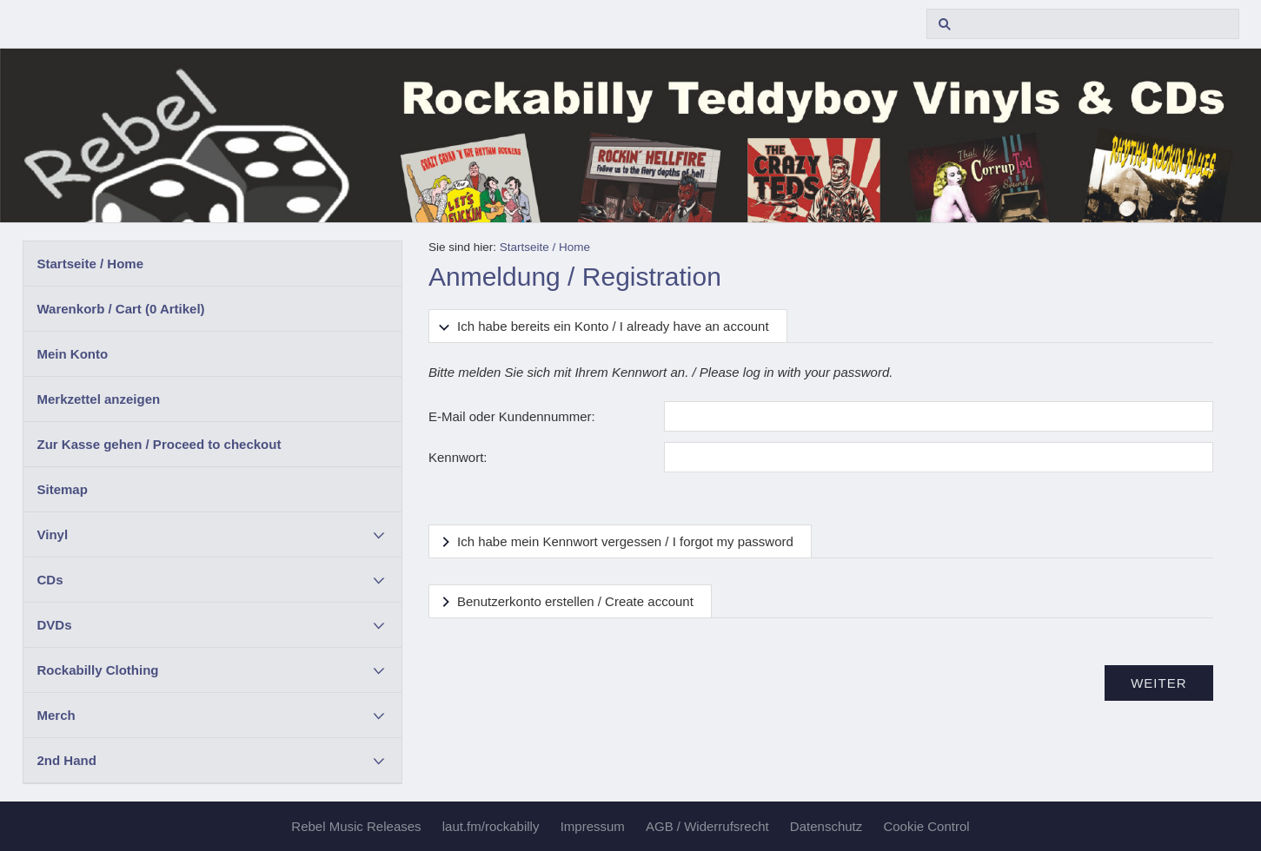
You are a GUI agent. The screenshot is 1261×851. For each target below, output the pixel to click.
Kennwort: (458, 457)
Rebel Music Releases (356, 826)
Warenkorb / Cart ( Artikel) (121, 308)
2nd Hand (66, 760)
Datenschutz (826, 826)
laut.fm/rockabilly (491, 826)
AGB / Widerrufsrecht (707, 826)
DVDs (54, 624)
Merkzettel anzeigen (99, 399)
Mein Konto (73, 353)
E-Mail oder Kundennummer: (511, 416)
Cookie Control (926, 826)
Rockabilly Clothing (98, 670)
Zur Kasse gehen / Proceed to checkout (159, 444)
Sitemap (62, 489)
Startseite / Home (90, 263)
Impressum (593, 826)
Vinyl (53, 534)
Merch (56, 715)
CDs (50, 579)
